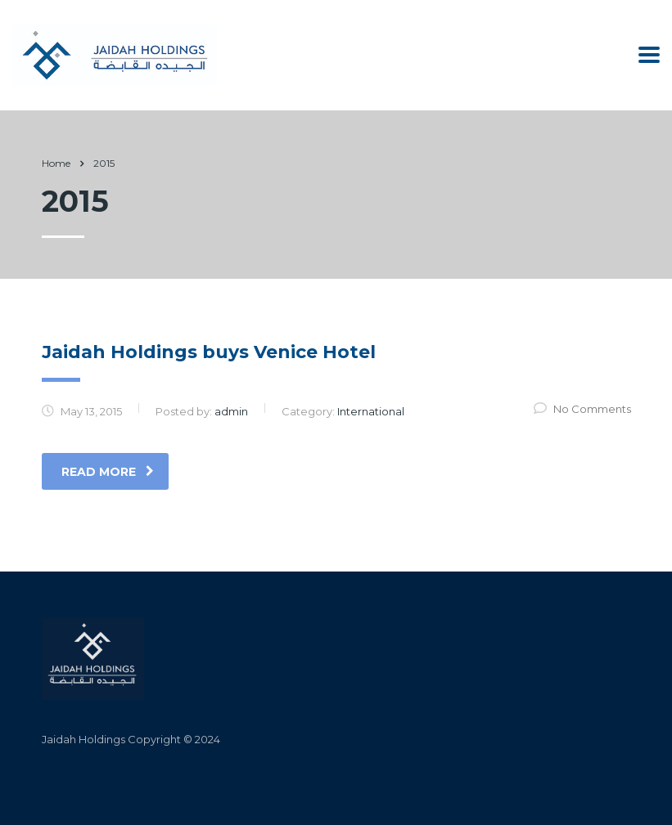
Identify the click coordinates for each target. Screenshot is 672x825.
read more (107, 471)
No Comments (582, 408)
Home (56, 163)
